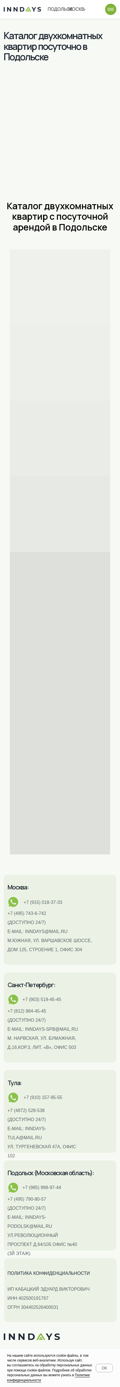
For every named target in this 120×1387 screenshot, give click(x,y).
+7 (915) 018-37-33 (43, 902)
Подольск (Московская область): (51, 1173)
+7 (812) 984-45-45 (27, 1011)
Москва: (18, 887)
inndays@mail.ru (46, 931)
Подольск (66, 9)
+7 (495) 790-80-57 (27, 1199)
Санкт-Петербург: (31, 985)
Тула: (15, 1083)
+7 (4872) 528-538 (26, 1110)
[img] (110, 9)
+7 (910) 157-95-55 (43, 1097)
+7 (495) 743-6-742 (27, 913)
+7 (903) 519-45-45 (42, 999)
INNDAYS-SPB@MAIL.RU (51, 1029)
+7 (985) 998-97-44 (42, 1187)
